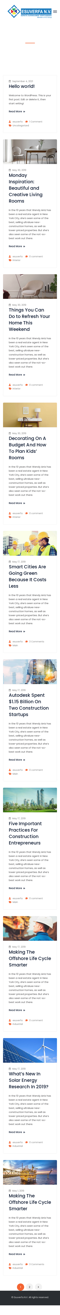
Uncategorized (21, 125)
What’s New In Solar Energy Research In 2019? (29, 1080)
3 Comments (36, 641)
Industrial (18, 1024)
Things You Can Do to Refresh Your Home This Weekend (29, 319)
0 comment (36, 256)
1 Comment (35, 121)
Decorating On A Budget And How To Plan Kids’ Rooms (27, 448)
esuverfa (18, 121)
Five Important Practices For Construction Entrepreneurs (25, 833)
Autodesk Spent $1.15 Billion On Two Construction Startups (29, 705)
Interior (16, 260)
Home (25, 52)
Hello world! (22, 86)
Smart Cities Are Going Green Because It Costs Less (28, 576)
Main (15, 645)
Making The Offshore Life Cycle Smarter (30, 958)
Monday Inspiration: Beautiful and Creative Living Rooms (26, 188)
